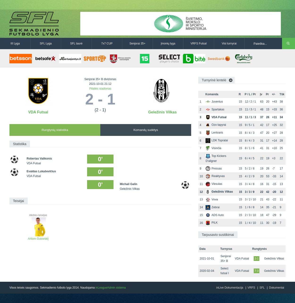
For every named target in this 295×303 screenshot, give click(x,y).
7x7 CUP (107, 43)
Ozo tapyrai (216, 124)
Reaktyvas (215, 176)
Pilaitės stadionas (100, 88)
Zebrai (212, 207)
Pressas (214, 168)
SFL (262, 287)
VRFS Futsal (198, 43)
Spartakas (215, 109)
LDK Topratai (217, 140)
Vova (212, 199)
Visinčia (213, 148)
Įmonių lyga (168, 43)
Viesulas (214, 184)
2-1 (256, 258)
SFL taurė (76, 43)
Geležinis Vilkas (162, 112)
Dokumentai (276, 287)
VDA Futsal (38, 112)
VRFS (251, 287)
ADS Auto (215, 215)
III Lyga (15, 43)
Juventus (214, 101)
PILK (212, 222)
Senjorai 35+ (138, 43)
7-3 (256, 271)
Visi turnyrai (229, 43)
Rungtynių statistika (55, 130)
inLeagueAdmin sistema (111, 287)
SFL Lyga (46, 43)
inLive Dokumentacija (229, 287)
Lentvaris (214, 132)
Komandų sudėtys (145, 130)
